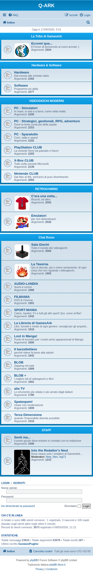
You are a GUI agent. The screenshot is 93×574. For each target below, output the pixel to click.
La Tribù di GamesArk (46, 36)
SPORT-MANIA (25, 310)
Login (5, 482)
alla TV (19, 388)
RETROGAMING (46, 189)
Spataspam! (23, 402)
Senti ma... (22, 437)
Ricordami (72, 506)
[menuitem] (13, 15)
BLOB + (20, 375)
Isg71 (62, 456)
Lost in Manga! (25, 336)
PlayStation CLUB (28, 147)
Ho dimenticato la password (18, 505)
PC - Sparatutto (26, 134)
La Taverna (39, 264)
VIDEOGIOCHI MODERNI (46, 101)
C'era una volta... (44, 196)
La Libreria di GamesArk (33, 323)
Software (21, 85)
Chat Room (47, 237)
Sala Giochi (40, 244)
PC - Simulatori (26, 108)
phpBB (33, 560)
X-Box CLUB (23, 160)
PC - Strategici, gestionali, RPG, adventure (47, 121)
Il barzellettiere (25, 349)
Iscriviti (19, 482)
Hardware (21, 72)
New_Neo (52, 456)
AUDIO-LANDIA (26, 284)
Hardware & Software (46, 65)
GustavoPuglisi (28, 543)
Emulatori (38, 215)
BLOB (18, 362)
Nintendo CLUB (26, 173)
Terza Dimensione (28, 415)
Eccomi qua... (41, 43)
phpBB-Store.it (57, 564)
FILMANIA (22, 297)
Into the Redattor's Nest (49, 450)
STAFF (46, 430)
